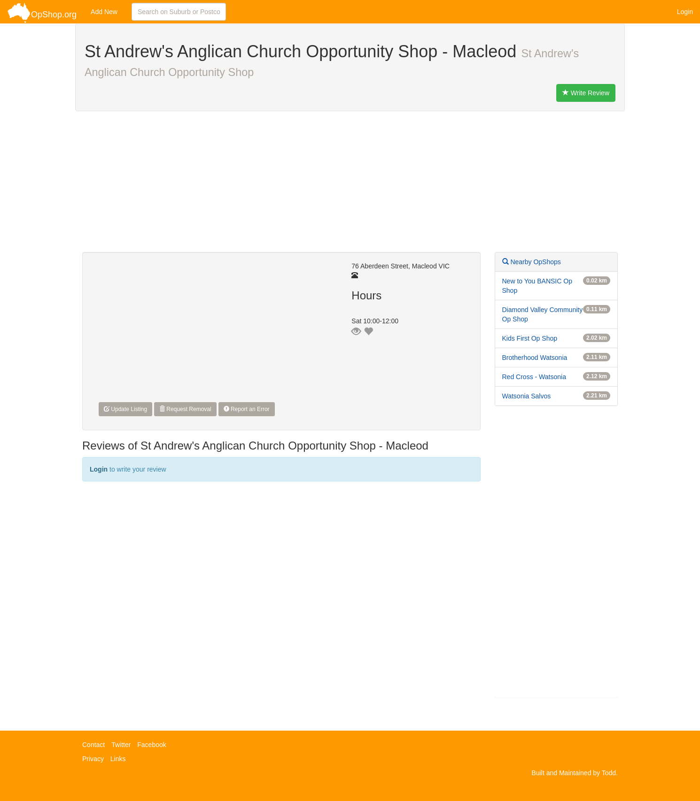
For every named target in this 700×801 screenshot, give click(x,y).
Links (118, 759)
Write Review (585, 93)
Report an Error (247, 409)
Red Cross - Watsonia (534, 377)
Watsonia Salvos (526, 396)
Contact (93, 744)
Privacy (93, 759)
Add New (104, 11)
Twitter (121, 744)
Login (685, 11)
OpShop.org (42, 12)
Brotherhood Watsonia (535, 357)
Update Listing (125, 409)
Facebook (151, 744)
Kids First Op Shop (530, 338)
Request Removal (185, 409)
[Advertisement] (350, 186)
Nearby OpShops (531, 262)
